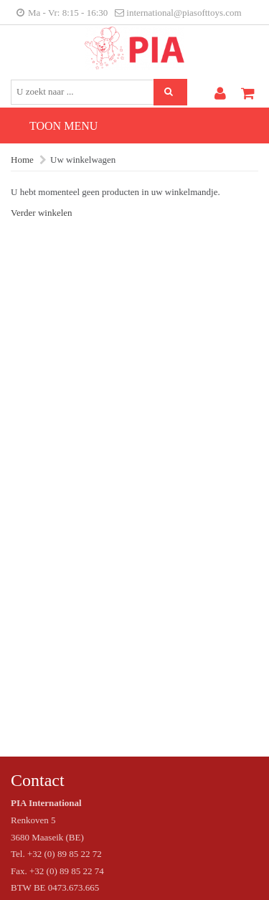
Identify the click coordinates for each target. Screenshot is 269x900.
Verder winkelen (41, 212)
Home (22, 159)
